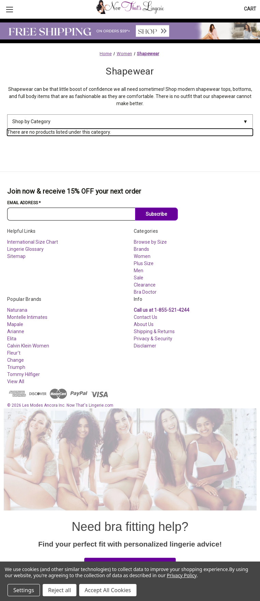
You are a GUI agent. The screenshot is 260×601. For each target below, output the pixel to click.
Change (15, 360)
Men (138, 270)
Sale (138, 277)
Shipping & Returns (154, 331)
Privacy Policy (182, 575)
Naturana (17, 310)
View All (15, 381)
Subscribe (156, 214)
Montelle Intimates (27, 317)
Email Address (24, 202)
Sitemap (16, 256)
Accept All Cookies (108, 590)
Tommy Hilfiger (23, 374)
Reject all (59, 590)
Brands (141, 249)
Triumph (16, 367)
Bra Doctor (145, 292)
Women (142, 256)
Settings (23, 590)
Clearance (145, 285)
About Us (144, 324)
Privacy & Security (153, 338)
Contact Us (145, 317)
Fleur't (13, 353)
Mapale (15, 324)
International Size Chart (32, 242)
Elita (11, 338)
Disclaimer (145, 345)
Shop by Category (130, 121)
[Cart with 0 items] (250, 9)
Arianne (15, 331)
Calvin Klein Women (28, 345)
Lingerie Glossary (25, 249)
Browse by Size (150, 242)
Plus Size (144, 263)
